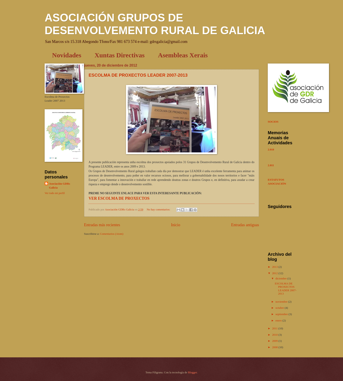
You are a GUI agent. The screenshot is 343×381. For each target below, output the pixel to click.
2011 (275, 328)
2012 (275, 273)
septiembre (282, 314)
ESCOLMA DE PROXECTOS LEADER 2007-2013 (138, 75)
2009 (275, 340)
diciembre (281, 278)
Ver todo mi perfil (55, 193)
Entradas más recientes (102, 225)
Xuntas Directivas (119, 55)
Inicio (175, 225)
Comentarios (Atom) (111, 233)
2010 (275, 334)
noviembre (281, 301)
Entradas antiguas (245, 225)
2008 (275, 347)
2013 (275, 266)
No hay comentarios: (159, 209)
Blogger (192, 372)
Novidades (66, 55)
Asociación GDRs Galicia (59, 185)
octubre (280, 307)
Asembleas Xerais (183, 55)
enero (278, 320)
